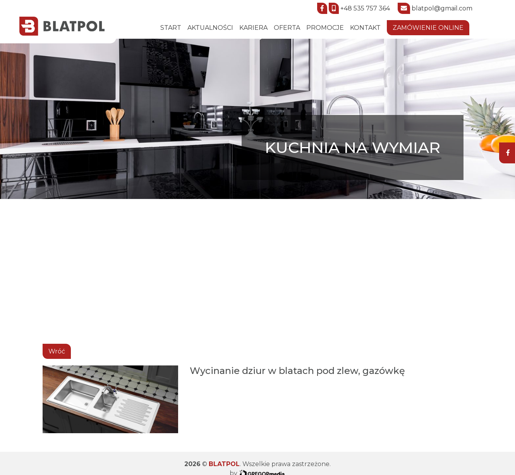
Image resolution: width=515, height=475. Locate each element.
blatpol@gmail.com (442, 8)
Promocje (325, 27)
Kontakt (365, 27)
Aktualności (210, 27)
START (170, 27)
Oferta (287, 27)
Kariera (253, 27)
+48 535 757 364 (365, 8)
